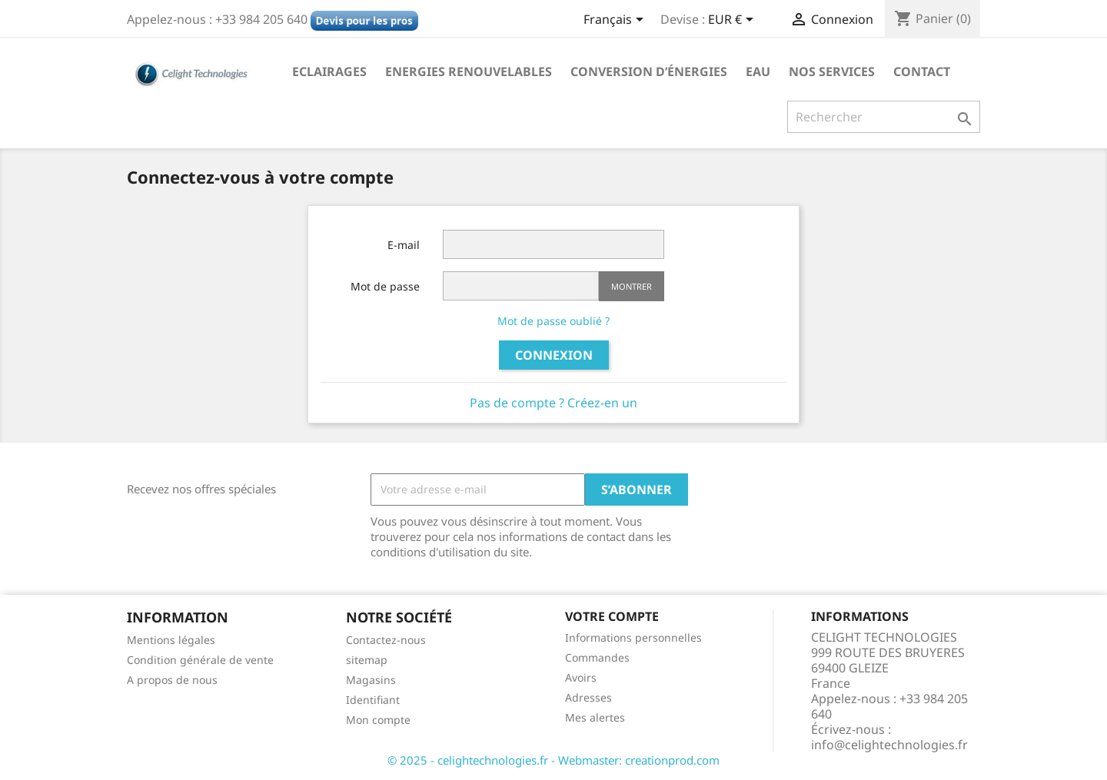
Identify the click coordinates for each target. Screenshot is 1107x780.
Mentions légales (171, 639)
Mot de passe (385, 286)
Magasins (371, 679)
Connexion (554, 355)
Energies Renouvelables (468, 71)
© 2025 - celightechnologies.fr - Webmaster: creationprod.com (553, 760)
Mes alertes (595, 717)
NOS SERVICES (832, 71)
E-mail (403, 244)
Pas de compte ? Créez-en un (553, 402)
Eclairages (329, 71)
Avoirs (581, 677)
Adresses (588, 697)
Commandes (597, 657)
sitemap (366, 659)
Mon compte (378, 719)
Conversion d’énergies (648, 71)
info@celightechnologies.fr (889, 744)
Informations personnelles (633, 637)
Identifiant (373, 699)
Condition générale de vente (200, 659)
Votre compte (612, 616)
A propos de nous (172, 679)
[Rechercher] (883, 117)
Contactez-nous (386, 639)
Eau (758, 71)
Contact (921, 71)
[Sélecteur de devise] (733, 21)
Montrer (631, 286)
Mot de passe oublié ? (553, 321)
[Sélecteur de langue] (616, 21)
